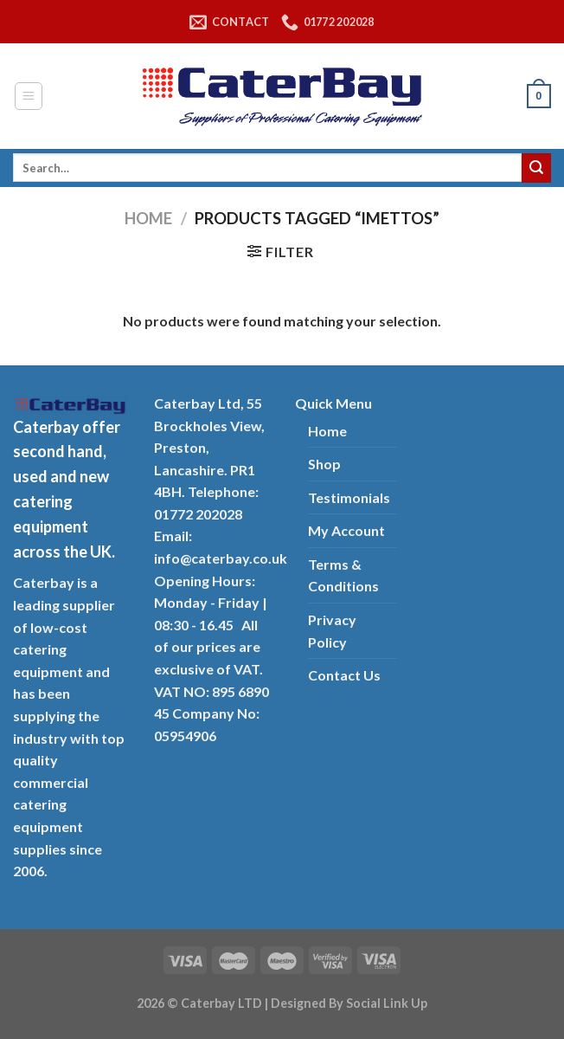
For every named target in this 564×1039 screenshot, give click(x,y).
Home (148, 218)
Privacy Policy (332, 630)
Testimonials (349, 497)
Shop (324, 463)
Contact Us (344, 675)
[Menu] (29, 96)
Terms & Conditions (343, 575)
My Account (346, 530)
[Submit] (536, 168)
